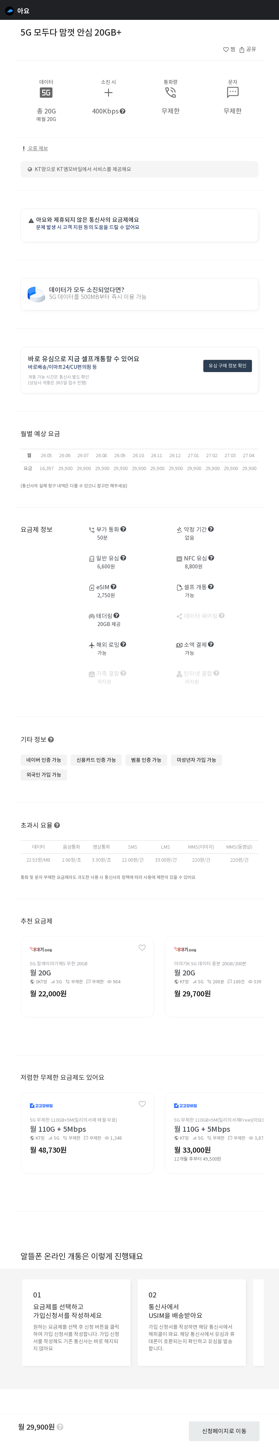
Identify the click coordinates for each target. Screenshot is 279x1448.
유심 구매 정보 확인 (228, 367)
